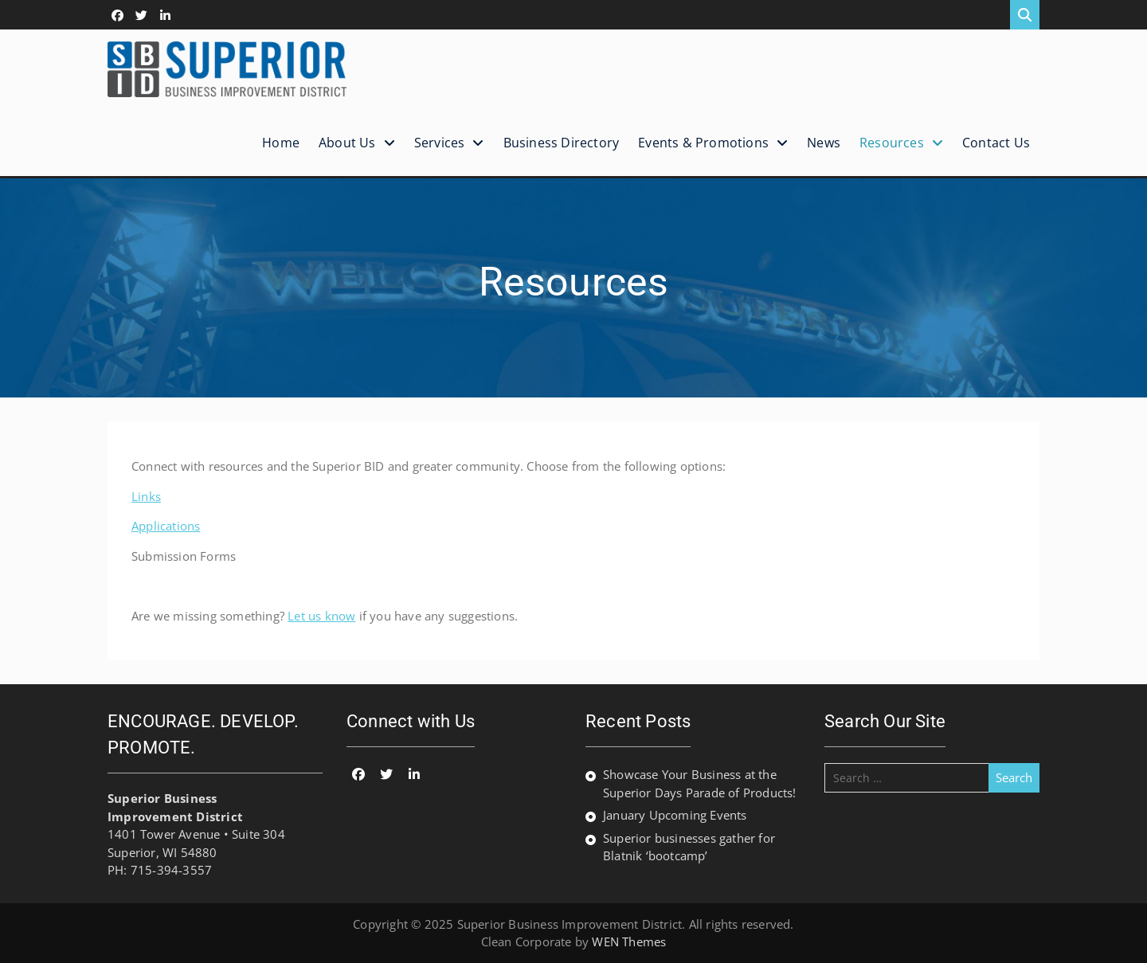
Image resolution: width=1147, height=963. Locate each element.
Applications (165, 526)
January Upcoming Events (675, 815)
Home (280, 142)
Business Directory (561, 142)
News (823, 142)
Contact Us (996, 142)
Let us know (321, 616)
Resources (891, 142)
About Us (347, 142)
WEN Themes (629, 941)
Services (439, 142)
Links (146, 496)
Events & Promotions (703, 142)
